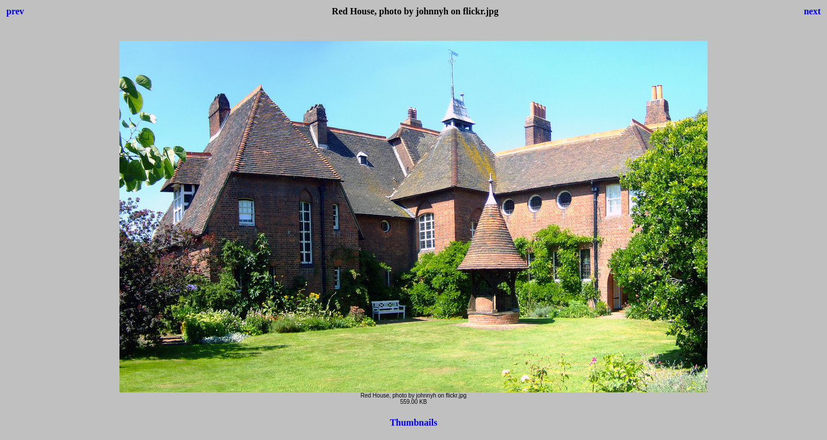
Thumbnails (414, 422)
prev (15, 11)
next (812, 11)
